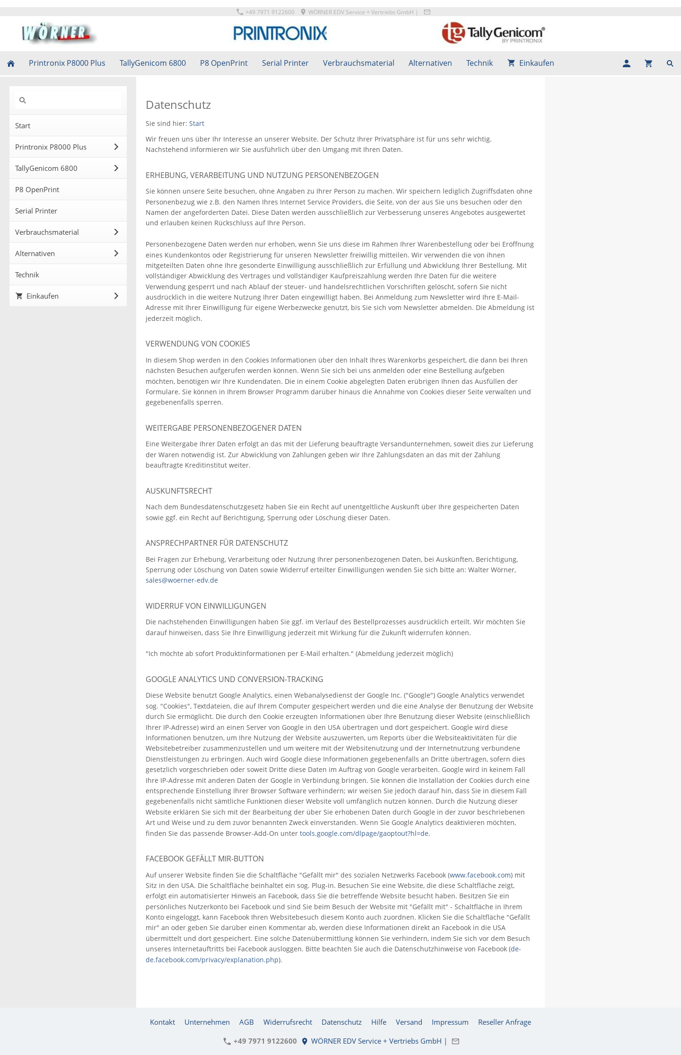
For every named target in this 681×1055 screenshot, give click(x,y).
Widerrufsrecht (287, 1022)
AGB (246, 1022)
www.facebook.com (480, 874)
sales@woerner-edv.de (182, 580)
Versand (409, 1022)
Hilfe (378, 1022)
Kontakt (162, 1022)
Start (196, 123)
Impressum (450, 1022)
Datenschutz (342, 1022)
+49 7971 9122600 (265, 12)
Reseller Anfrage (504, 1022)
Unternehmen (207, 1022)
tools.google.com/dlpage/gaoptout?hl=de (364, 833)
